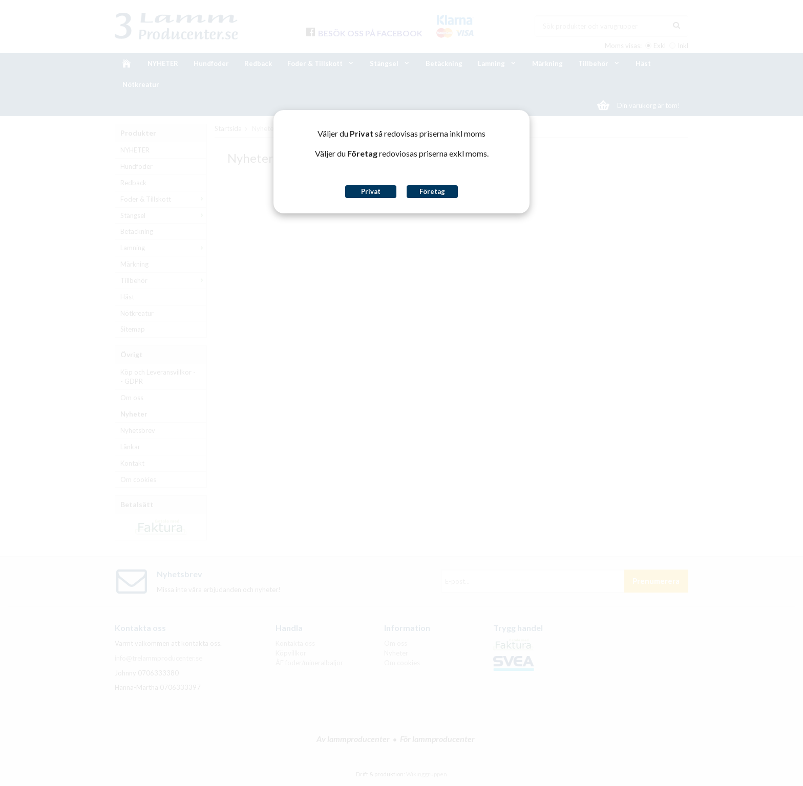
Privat (371, 191)
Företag (432, 191)
